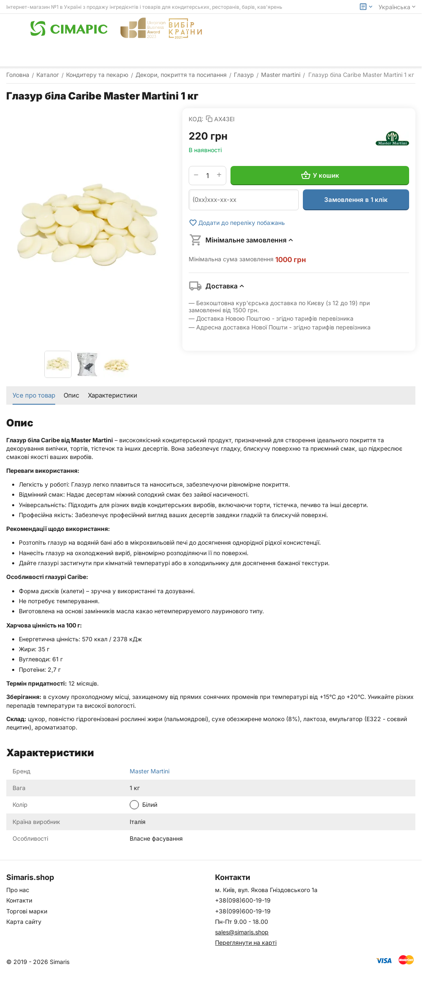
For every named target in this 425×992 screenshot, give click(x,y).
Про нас (17, 889)
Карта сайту (23, 921)
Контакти (19, 900)
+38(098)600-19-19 (243, 900)
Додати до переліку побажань (237, 223)
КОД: (196, 118)
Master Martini (149, 771)
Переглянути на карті (246, 942)
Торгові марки (26, 911)
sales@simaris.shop (242, 932)
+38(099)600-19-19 (243, 911)
